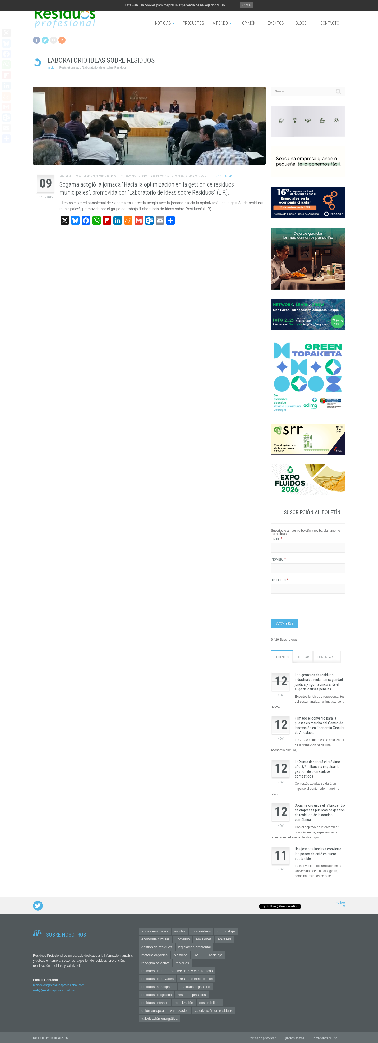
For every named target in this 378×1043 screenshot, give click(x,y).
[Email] (308, 548)
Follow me (340, 904)
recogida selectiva (155, 963)
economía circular (155, 939)
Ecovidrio (182, 939)
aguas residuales (154, 931)
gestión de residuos (109, 176)
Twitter (45, 40)
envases (224, 939)
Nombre (279, 559)
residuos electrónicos (196, 979)
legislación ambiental (194, 947)
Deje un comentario (220, 176)
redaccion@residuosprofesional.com (58, 985)
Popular (303, 657)
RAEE (198, 955)
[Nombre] (308, 568)
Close (246, 5)
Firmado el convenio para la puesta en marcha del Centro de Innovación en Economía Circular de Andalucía (319, 725)
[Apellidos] (308, 589)
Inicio (51, 67)
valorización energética (159, 1018)
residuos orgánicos (195, 986)
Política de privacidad (262, 1037)
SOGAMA (200, 176)
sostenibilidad (210, 1002)
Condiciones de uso (324, 1037)
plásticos (180, 955)
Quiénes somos (294, 1037)
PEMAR (189, 176)
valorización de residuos (214, 1010)
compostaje (226, 931)
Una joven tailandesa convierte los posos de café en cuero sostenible (318, 853)
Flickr (53, 40)
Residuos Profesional (80, 176)
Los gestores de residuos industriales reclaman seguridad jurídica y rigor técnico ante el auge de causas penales (319, 681)
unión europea (152, 1010)
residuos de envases (157, 979)
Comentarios (327, 657)
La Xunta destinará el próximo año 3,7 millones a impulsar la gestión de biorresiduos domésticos (317, 768)
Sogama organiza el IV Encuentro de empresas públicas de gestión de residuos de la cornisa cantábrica (320, 812)
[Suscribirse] (284, 623)
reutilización (183, 1002)
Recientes (282, 657)
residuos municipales (157, 986)
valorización (179, 1010)
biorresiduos (201, 931)
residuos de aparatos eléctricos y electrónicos (177, 971)
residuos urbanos (154, 1002)
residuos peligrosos (156, 994)
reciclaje (215, 955)
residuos (182, 963)
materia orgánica (154, 955)
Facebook (36, 40)
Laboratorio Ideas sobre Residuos (161, 176)
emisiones (204, 939)
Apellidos (280, 580)
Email (277, 539)
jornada (131, 176)
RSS (62, 40)
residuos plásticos (192, 994)
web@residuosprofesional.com (54, 990)
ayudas (180, 931)
